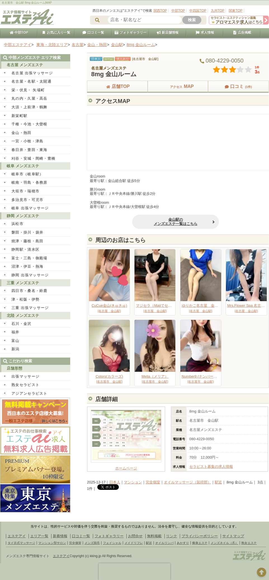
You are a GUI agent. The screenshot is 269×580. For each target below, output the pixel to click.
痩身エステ (199, 543)
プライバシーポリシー (199, 536)
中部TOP (178, 11)
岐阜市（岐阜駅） (27, 174)
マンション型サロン (52, 543)
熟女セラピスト (25, 385)
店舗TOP (117, 86)
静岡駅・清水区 (25, 249)
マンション (133, 482)
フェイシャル (112, 543)
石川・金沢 (21, 324)
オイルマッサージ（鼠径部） (187, 482)
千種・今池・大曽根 (29, 124)
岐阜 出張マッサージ (30, 208)
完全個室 (153, 482)
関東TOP (235, 11)
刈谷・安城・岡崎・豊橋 (33, 158)
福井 (15, 332)
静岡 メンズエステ (23, 216)
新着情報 (60, 536)
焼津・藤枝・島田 (27, 241)
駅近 (218, 482)
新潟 (15, 349)
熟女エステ (249, 543)
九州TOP (217, 11)
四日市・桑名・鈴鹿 (29, 291)
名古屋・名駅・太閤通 (31, 81)
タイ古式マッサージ (21, 543)
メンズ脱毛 (92, 543)
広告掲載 (242, 32)
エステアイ (17, 536)
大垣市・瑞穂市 (25, 191)
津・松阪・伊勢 (25, 299)
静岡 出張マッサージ (30, 275)
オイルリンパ (164, 543)
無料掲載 (154, 536)
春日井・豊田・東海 (29, 150)
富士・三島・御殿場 (29, 258)
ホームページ (126, 466)
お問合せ (135, 536)
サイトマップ (233, 536)
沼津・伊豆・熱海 (27, 266)
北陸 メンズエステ (23, 315)
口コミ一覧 (93, 32)
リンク (171, 536)
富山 (15, 341)
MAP (178, 86)
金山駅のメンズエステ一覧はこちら (162, 221)
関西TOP (160, 11)
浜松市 (17, 224)
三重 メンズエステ (23, 283)
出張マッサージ (25, 376)
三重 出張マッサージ (30, 308)
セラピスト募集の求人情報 (211, 466)
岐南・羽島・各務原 (29, 182)
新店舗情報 (167, 32)
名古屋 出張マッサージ (32, 73)
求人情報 (205, 32)
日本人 (114, 482)
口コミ (238, 86)
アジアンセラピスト (29, 393)
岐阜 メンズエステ (23, 166)
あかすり (183, 543)
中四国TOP (197, 11)
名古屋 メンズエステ (25, 65)
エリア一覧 (39, 536)
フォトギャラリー (130, 32)
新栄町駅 (19, 116)
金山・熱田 (21, 133)
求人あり (123, 59)
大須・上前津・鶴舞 (29, 107)
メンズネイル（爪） (224, 543)
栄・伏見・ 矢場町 (28, 90)
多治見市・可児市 (27, 200)
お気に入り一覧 (56, 32)
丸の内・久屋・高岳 (29, 98)
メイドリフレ (133, 543)
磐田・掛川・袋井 (27, 232)
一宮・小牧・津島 (27, 141)
